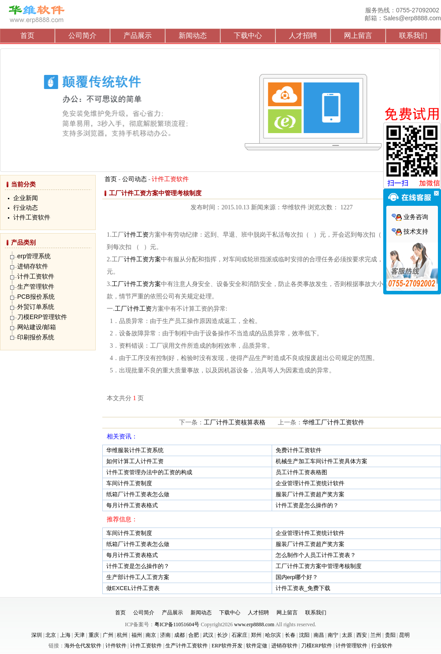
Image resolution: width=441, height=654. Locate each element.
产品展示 (137, 35)
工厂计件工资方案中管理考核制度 (319, 566)
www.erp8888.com (254, 624)
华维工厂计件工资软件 (333, 422)
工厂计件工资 (133, 308)
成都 (179, 635)
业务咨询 (410, 217)
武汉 (208, 635)
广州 (108, 635)
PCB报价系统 (36, 296)
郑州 (256, 635)
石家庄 (239, 635)
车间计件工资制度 (129, 483)
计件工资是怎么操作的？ (307, 505)
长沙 (222, 635)
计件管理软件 (351, 646)
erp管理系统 (34, 256)
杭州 (122, 635)
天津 (79, 635)
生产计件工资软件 (186, 646)
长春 (290, 635)
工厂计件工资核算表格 (234, 422)
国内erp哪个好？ (297, 577)
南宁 (333, 635)
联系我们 (413, 35)
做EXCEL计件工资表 (133, 588)
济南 (165, 635)
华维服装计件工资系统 (135, 450)
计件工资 (136, 234)
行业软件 (381, 646)
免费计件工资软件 (298, 450)
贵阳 (390, 635)
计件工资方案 (142, 259)
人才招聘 (303, 35)
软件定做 (256, 646)
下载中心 (248, 35)
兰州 (375, 635)
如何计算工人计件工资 (135, 461)
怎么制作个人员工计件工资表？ (316, 555)
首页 (27, 35)
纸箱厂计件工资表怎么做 (137, 494)
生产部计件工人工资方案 (137, 577)
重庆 (94, 635)
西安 (361, 635)
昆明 (404, 635)
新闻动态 (193, 35)
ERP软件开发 (227, 646)
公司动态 (134, 179)
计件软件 (116, 646)
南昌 (319, 635)
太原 (347, 635)
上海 (65, 635)
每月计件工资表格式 (132, 505)
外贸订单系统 (35, 306)
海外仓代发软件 (82, 646)
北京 (50, 635)
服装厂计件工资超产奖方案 (310, 494)
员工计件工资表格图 (301, 472)
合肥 (193, 635)
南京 (151, 635)
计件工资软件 (31, 217)
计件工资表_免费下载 (303, 588)
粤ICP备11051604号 (176, 624)
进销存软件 (32, 266)
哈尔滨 (273, 635)
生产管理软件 (35, 286)
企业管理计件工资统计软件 (310, 483)
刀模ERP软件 (316, 646)
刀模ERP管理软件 (42, 316)
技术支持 (410, 231)
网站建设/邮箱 (36, 327)
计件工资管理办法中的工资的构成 (149, 472)
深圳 (36, 635)
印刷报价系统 (35, 337)
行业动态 (25, 207)
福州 (136, 635)
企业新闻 (25, 198)
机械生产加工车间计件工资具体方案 (321, 461)
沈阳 (304, 635)
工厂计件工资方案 (136, 284)
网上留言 (358, 35)
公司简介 (82, 35)
